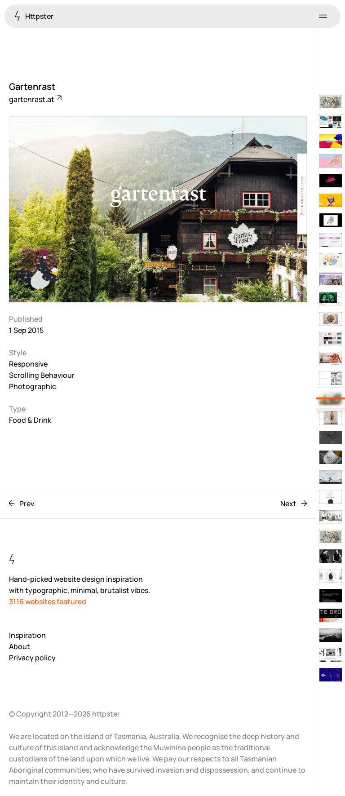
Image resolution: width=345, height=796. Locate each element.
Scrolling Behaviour (42, 375)
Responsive (28, 364)
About (19, 646)
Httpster (33, 16)
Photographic (32, 386)
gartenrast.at (35, 99)
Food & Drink (30, 420)
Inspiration (27, 635)
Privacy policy (32, 658)
